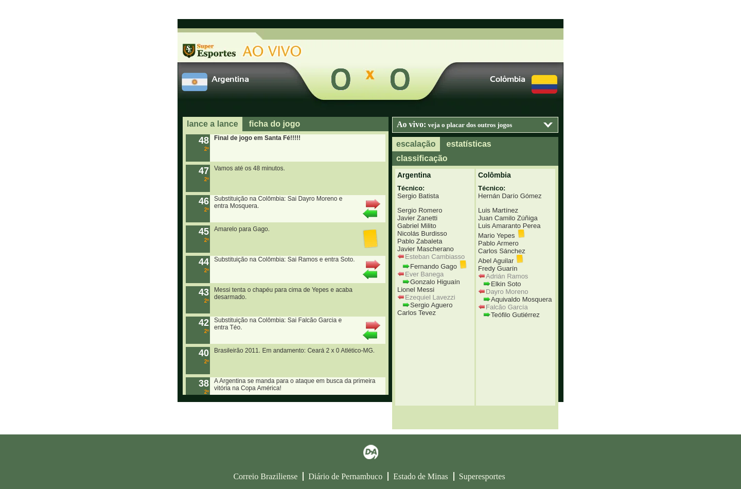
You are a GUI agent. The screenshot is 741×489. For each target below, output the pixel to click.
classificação (422, 158)
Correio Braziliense (265, 476)
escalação (416, 143)
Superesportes (482, 476)
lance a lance (212, 123)
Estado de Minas (420, 476)
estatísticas (469, 143)
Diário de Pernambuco (345, 476)
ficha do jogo (275, 123)
